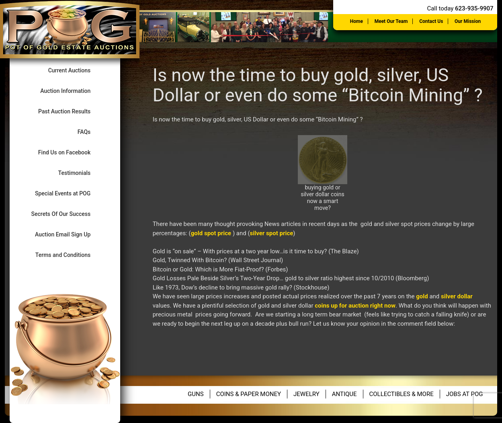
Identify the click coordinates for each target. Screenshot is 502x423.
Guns (196, 394)
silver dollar (457, 296)
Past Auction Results (71, 111)
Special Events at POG (69, 193)
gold (422, 296)
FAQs (91, 131)
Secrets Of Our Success (67, 213)
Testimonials (81, 172)
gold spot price (211, 233)
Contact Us (431, 21)
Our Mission (468, 21)
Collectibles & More (401, 394)
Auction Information (72, 90)
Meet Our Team (391, 21)
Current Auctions (76, 70)
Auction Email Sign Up (69, 234)
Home (356, 21)
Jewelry (306, 394)
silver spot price (271, 233)
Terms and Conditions (69, 254)
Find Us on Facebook (71, 152)
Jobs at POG (464, 394)
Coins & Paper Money (248, 394)
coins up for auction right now (355, 305)
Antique (344, 394)
